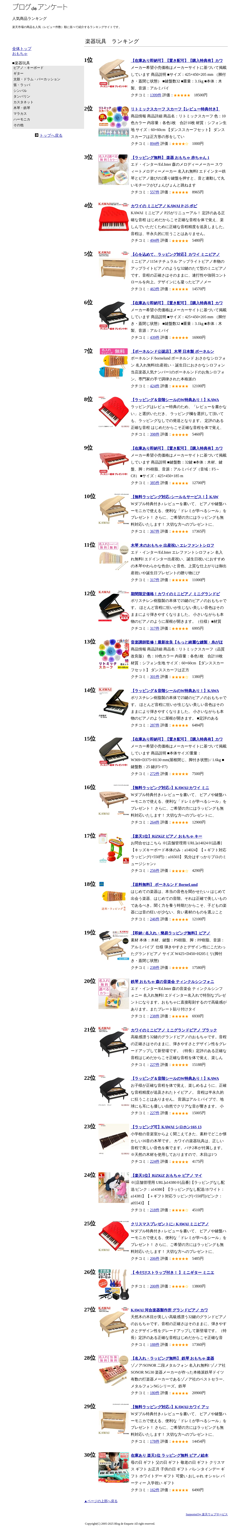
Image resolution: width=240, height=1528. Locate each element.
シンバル (20, 91)
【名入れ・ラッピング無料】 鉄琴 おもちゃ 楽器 (172, 1358)
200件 (155, 1286)
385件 (155, 483)
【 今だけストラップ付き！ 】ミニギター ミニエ (172, 1273)
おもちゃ (20, 54)
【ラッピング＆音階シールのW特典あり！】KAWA (175, 400)
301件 (155, 677)
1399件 (155, 95)
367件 (155, 531)
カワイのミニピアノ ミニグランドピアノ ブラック (174, 1030)
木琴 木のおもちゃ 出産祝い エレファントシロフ (172, 545)
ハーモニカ (21, 119)
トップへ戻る (51, 135)
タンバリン (21, 96)
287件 (155, 725)
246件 (155, 919)
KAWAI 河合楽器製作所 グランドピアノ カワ (169, 1310)
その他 (18, 125)
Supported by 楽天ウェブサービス (207, 1514)
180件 (155, 1393)
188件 (155, 1344)
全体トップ (21, 49)
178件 (155, 1441)
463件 (155, 289)
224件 (155, 1161)
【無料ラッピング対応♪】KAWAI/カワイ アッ (170, 1407)
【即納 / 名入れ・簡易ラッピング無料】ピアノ (170, 933)
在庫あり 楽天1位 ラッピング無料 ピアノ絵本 (169, 1455)
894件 (155, 144)
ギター (18, 73)
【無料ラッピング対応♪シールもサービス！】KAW (174, 497)
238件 (155, 968)
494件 (155, 240)
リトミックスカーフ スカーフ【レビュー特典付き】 (175, 109)
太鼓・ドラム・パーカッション (36, 79)
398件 (155, 434)
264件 (155, 822)
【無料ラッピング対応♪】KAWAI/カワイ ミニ (170, 788)
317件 (155, 580)
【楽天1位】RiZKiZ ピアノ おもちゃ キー (166, 836)
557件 (155, 192)
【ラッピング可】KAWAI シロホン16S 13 (166, 1127)
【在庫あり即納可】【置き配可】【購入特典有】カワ (177, 61)
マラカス (20, 113)
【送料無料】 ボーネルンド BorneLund (164, 885)
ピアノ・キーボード (28, 68)
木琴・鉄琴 (21, 108)
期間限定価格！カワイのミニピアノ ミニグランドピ (175, 594)
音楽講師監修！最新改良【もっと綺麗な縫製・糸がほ (177, 642)
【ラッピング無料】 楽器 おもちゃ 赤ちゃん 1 (170, 158)
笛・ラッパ (21, 85)
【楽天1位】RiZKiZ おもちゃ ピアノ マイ (166, 1175)
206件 (155, 1258)
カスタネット (23, 102)
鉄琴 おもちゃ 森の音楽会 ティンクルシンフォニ (172, 982)
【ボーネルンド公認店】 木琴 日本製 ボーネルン (172, 351)
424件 (155, 386)
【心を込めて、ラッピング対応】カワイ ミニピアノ (175, 254)
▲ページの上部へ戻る (101, 1501)
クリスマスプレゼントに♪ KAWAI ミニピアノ (170, 1224)
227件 (155, 1065)
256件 (155, 870)
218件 (155, 1210)
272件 (155, 774)
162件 (155, 1490)
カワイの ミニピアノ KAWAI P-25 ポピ (164, 206)
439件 (155, 337)
